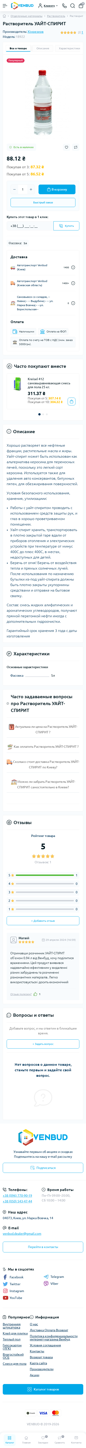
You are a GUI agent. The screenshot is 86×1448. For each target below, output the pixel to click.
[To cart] (71, 401)
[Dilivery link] (73, 267)
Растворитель (56, 15)
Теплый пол (11, 1339)
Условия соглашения (45, 1345)
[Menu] (5, 5)
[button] (39, 414)
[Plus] (31, 189)
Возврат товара (41, 1357)
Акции (34, 1375)
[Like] (35, 994)
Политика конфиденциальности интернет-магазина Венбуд (54, 1337)
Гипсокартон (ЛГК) (12, 1346)
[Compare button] (75, 147)
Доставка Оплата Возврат (49, 1330)
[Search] (72, 5)
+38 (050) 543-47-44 (17, 1201)
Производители (41, 1369)
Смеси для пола (14, 1363)
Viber (51, 1283)
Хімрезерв (36, 31)
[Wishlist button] (66, 147)
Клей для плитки (15, 1333)
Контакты (37, 1351)
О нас (34, 1324)
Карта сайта (38, 1363)
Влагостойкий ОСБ (13, 1356)
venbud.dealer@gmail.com (22, 1233)
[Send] (66, 225)
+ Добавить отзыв (43, 920)
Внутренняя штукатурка (12, 1325)
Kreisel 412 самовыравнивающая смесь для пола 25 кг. (49, 383)
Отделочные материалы (26, 15)
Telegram (54, 1277)
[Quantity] (22, 189)
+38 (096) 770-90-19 (17, 1195)
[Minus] (14, 189)
